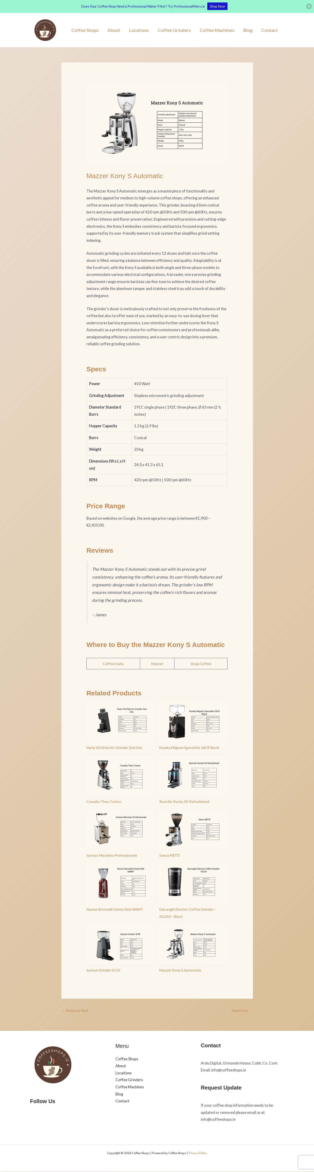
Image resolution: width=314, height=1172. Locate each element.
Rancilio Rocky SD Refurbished (184, 801)
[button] (309, 6)
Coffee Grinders (174, 30)
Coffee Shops (85, 30)
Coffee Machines (217, 30)
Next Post (241, 1010)
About (113, 30)
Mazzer (157, 663)
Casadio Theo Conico (104, 801)
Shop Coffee (201, 663)
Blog (247, 30)
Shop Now (217, 6)
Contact (269, 30)
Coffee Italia (113, 663)
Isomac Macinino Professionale (112, 855)
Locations (139, 30)
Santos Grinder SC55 (104, 970)
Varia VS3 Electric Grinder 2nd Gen (115, 747)
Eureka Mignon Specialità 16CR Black (190, 747)
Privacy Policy (198, 1153)
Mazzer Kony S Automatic (181, 970)
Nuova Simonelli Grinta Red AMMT (115, 909)
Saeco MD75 (170, 855)
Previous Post (76, 1010)
